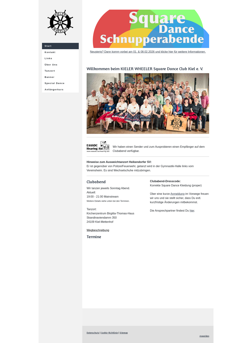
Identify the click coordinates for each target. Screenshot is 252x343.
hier (192, 210)
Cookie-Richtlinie (109, 332)
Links (48, 58)
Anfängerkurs (54, 89)
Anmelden (204, 336)
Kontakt (50, 52)
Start (48, 46)
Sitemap (124, 332)
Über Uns (51, 64)
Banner (50, 77)
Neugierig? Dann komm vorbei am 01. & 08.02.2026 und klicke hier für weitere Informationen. (148, 51)
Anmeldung (177, 193)
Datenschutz (93, 332)
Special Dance (55, 83)
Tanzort (50, 70)
